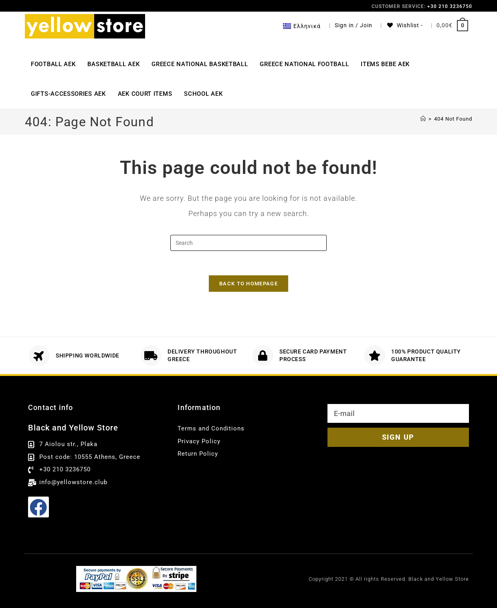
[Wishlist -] (404, 25)
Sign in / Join (353, 25)
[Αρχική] (423, 119)
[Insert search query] (248, 243)
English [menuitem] (275, 590)
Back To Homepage (248, 284)
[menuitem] (302, 26)
